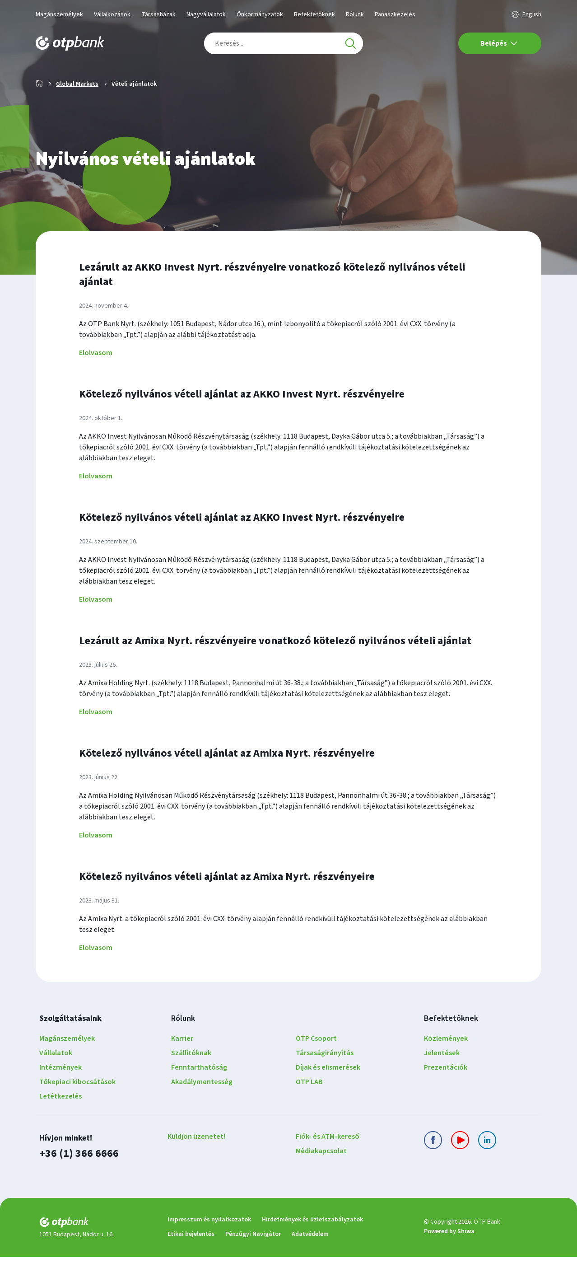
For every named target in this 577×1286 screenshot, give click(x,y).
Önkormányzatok (260, 14)
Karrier (182, 1067)
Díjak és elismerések (328, 1096)
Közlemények (446, 1067)
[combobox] (283, 43)
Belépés (498, 43)
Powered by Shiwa (449, 1260)
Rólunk (355, 14)
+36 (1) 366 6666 (79, 1182)
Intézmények (60, 1096)
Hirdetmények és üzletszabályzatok (312, 1248)
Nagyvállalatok (206, 14)
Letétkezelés (60, 1125)
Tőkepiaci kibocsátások (77, 1111)
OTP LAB (309, 1111)
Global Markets (77, 112)
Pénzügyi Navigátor (253, 1262)
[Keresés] (350, 43)
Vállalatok (55, 1082)
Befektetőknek (314, 14)
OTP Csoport (316, 1067)
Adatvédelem (310, 1262)
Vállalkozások (112, 14)
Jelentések (442, 1082)
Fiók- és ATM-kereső (327, 1165)
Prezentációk (445, 1096)
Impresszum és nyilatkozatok (209, 1248)
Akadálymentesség (202, 1111)
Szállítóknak (191, 1082)
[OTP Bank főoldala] (70, 43)
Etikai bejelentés (191, 1262)
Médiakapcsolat (321, 1180)
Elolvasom (95, 382)
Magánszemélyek (59, 14)
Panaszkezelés (395, 14)
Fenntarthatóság (199, 1096)
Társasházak (158, 14)
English (531, 14)
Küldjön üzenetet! (196, 1165)
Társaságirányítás (325, 1082)
